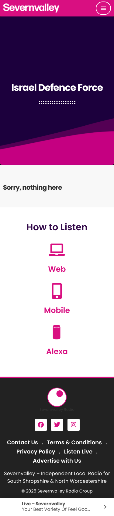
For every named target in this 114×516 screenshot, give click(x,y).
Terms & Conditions (74, 442)
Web (57, 269)
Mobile (57, 310)
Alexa (57, 351)
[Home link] (31, 8)
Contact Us (22, 442)
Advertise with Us (57, 461)
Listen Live (78, 452)
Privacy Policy (35, 452)
